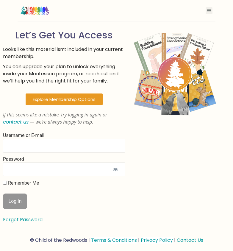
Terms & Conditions (114, 240)
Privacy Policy (157, 240)
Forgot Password (23, 219)
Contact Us (190, 240)
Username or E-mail (23, 135)
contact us (16, 122)
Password (13, 159)
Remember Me (21, 183)
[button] (209, 10)
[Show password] (115, 169)
